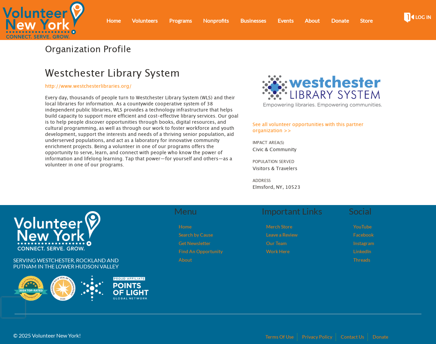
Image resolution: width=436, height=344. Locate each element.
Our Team (276, 243)
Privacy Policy (317, 337)
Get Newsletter (195, 243)
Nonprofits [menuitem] (216, 20)
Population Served (273, 162)
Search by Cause (196, 235)
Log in (423, 17)
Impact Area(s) (268, 143)
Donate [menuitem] (340, 20)
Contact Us (352, 337)
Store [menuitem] (366, 20)
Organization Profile (88, 49)
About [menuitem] (312, 20)
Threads (361, 260)
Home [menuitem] (113, 20)
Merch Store (279, 226)
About (185, 260)
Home (185, 226)
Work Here (278, 251)
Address (262, 181)
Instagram (363, 243)
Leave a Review (282, 235)
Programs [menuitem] (180, 20)
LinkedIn (362, 251)
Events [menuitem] (286, 20)
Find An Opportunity (201, 251)
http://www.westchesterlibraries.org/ (88, 86)
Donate (380, 337)
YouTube (362, 226)
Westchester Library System (112, 73)
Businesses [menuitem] (253, 20)
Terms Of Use (279, 337)
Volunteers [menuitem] (145, 20)
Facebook (363, 235)
